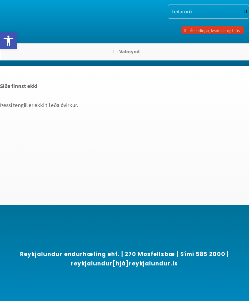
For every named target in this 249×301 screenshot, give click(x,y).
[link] (8, 40)
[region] (84, 242)
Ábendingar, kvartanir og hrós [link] (215, 31)
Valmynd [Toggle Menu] (125, 51)
